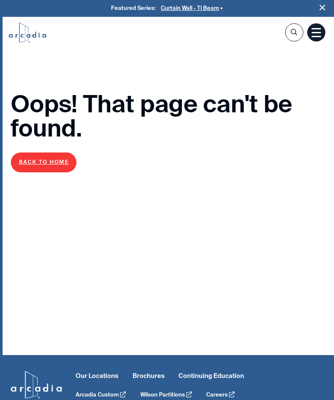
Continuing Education (211, 375)
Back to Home (44, 162)
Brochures (149, 375)
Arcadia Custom (101, 394)
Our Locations (97, 375)
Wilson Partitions (166, 394)
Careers (220, 394)
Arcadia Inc (27, 33)
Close (322, 7)
